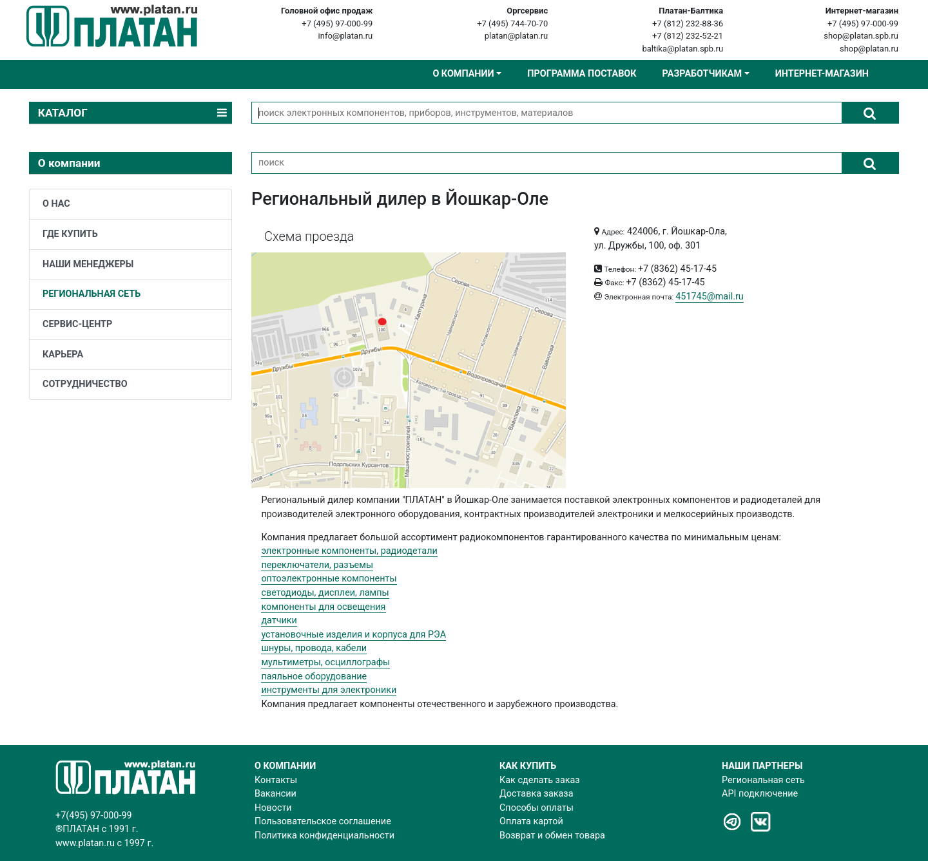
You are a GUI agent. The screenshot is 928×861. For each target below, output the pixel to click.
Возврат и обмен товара (552, 835)
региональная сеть (91, 294)
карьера (63, 354)
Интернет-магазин (822, 73)
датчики (279, 620)
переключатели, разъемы (317, 565)
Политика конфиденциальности (324, 835)
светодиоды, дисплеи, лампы (325, 592)
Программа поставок (581, 73)
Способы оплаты (536, 807)
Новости (273, 807)
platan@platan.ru (516, 36)
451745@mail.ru (709, 296)
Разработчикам (702, 73)
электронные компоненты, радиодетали (349, 550)
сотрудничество (85, 384)
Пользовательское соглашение (323, 821)
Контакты (276, 780)
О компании (463, 73)
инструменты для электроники (328, 690)
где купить (70, 234)
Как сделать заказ (539, 780)
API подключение (760, 793)
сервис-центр (77, 324)
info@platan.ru (345, 36)
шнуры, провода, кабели (314, 648)
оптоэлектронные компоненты (328, 578)
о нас (56, 203)
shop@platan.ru (869, 48)
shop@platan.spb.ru (861, 36)
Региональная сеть (763, 780)
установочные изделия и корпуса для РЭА (353, 634)
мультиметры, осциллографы (325, 662)
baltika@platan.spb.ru (682, 48)
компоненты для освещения (323, 606)
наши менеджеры (88, 264)
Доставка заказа (536, 793)
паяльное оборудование (314, 676)
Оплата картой (531, 821)
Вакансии (275, 793)
